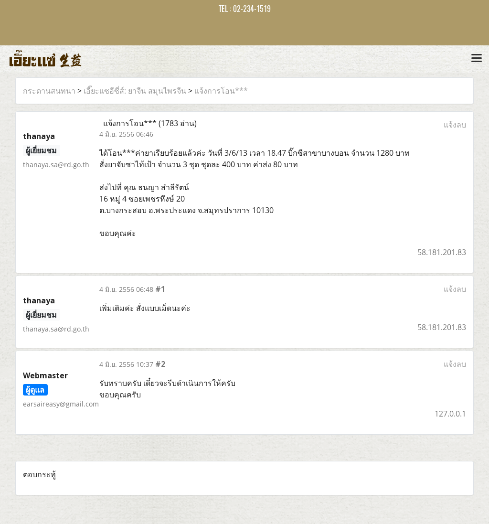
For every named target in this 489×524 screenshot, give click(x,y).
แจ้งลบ (455, 124)
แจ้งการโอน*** (221, 91)
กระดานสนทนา (49, 91)
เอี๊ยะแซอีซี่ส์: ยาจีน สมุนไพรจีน (135, 91)
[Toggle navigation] (476, 58)
